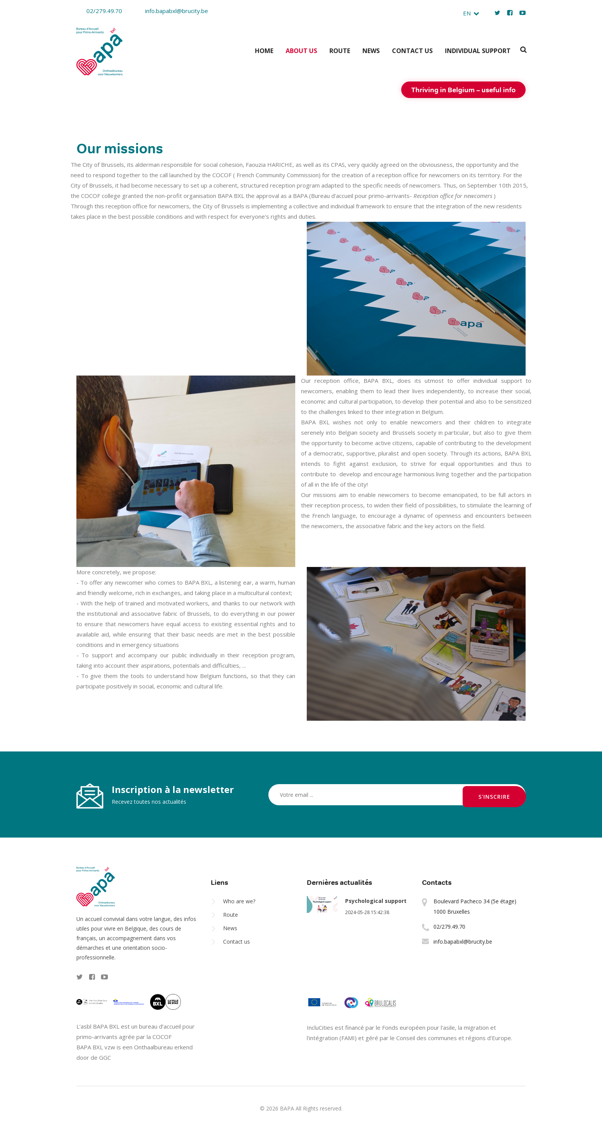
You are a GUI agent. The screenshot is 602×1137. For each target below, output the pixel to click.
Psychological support (376, 899)
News (371, 49)
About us (301, 49)
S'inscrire (494, 793)
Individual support (478, 49)
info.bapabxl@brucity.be (171, 11)
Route (339, 49)
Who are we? (239, 900)
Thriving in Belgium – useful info (463, 88)
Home (264, 49)
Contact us (412, 49)
